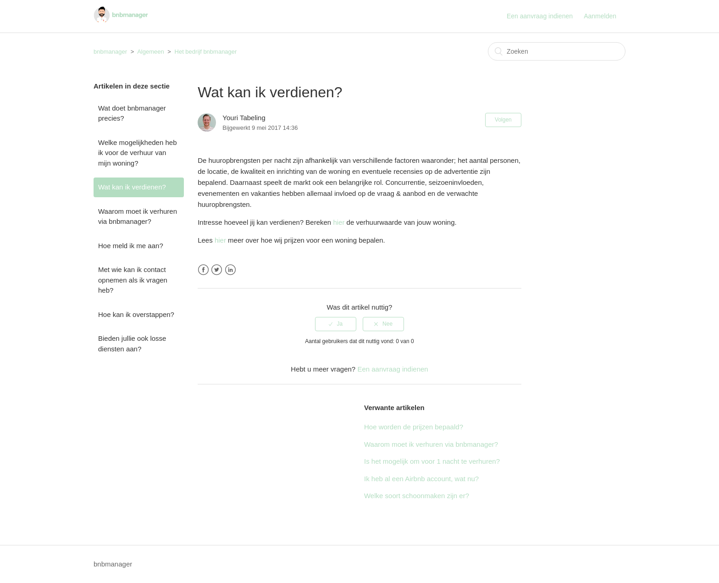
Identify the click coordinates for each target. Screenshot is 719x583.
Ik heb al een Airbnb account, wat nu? (421, 479)
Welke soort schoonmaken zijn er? (416, 496)
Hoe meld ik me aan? (130, 246)
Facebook (203, 270)
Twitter (216, 270)
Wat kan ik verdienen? (132, 187)
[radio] (335, 324)
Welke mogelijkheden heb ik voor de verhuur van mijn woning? (137, 153)
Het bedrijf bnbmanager (206, 51)
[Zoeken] (556, 51)
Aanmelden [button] (600, 16)
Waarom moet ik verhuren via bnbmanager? (137, 216)
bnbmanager (110, 51)
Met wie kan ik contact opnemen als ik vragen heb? (132, 280)
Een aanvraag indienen (540, 16)
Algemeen (150, 51)
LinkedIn (230, 270)
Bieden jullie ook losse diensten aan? (132, 343)
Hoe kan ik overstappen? (136, 314)
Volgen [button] (503, 120)
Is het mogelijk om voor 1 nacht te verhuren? (432, 461)
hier (338, 222)
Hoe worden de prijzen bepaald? (413, 427)
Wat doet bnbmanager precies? (132, 113)
